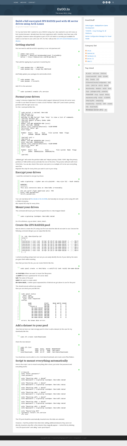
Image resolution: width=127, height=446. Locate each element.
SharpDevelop (90, 109)
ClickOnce (103, 79)
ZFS (106, 115)
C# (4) (89, 56)
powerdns (105, 97)
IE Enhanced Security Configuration (96, 88)
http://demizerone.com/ (37, 63)
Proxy (96, 100)
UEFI (104, 109)
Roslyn (100, 103)
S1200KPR (107, 103)
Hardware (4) (91, 62)
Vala (87, 112)
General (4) (90, 59)
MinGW (106, 91)
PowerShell (89, 100)
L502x (87, 91)
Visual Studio (94, 112)
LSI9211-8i (94, 91)
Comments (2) (34, 32)
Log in (85, 443)
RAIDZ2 (107, 100)
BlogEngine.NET (63, 443)
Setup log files (90, 106)
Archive (23, 2)
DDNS (100, 82)
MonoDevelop (90, 94)
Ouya (87, 97)
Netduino (98, 94)
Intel (109, 88)
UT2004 (110, 109)
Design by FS (77, 443)
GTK (97, 85)
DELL (87, 85)
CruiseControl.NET (91, 82)
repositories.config (91, 103)
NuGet (104, 94)
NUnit (109, 94)
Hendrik (26, 32)
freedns (92, 85)
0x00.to (63, 9)
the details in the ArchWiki (39, 205)
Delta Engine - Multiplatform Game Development (96, 32)
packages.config (95, 97)
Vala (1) (89, 67)
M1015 (101, 91)
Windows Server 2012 (94, 115)
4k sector (88, 79)
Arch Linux (96, 79)
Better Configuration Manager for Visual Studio (98, 43)
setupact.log (99, 106)
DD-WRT (105, 82)
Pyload (102, 100)
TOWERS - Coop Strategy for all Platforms (95, 38)
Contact (32, 2)
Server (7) (90, 64)
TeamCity (98, 109)
